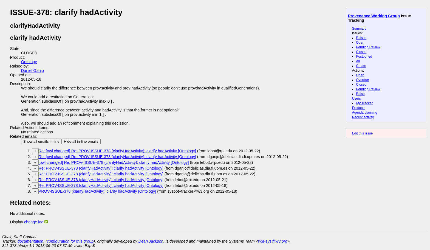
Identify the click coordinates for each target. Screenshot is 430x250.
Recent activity (363, 117)
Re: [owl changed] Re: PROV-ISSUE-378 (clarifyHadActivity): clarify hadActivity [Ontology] (117, 151)
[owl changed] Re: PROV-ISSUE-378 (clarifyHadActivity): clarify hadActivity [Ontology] (114, 162)
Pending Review (368, 47)
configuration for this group (70, 241)
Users (356, 98)
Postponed (364, 56)
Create (361, 66)
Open (360, 42)
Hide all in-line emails (81, 141)
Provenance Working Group (374, 16)
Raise (360, 94)
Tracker (364, 103)
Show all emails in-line (41, 141)
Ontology (29, 62)
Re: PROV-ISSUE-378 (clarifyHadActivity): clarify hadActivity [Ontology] (101, 168)
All (358, 61)
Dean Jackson (150, 241)
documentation (30, 241)
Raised (361, 38)
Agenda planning (364, 112)
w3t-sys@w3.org (272, 241)
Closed (361, 52)
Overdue (362, 80)
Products (358, 108)
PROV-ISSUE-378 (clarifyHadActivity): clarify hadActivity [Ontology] (97, 191)
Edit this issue (362, 133)
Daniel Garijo (32, 70)
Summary (359, 28)
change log (33, 222)
